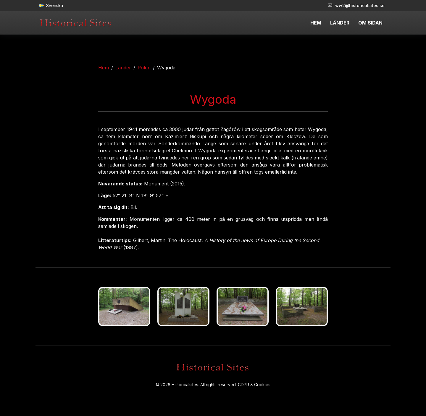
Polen (144, 68)
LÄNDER (339, 23)
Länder (123, 68)
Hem (103, 68)
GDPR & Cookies (254, 384)
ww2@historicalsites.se (356, 5)
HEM (315, 23)
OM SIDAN (370, 23)
